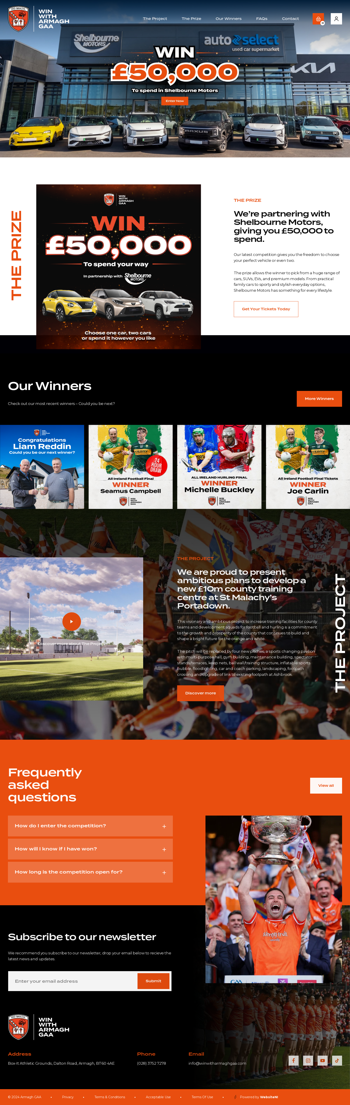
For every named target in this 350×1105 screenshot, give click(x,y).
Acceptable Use (158, 1097)
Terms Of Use (202, 1097)
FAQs (262, 18)
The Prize (191, 18)
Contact (290, 18)
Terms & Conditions (109, 1097)
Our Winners (229, 18)
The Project (155, 18)
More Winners (319, 399)
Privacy (68, 1097)
